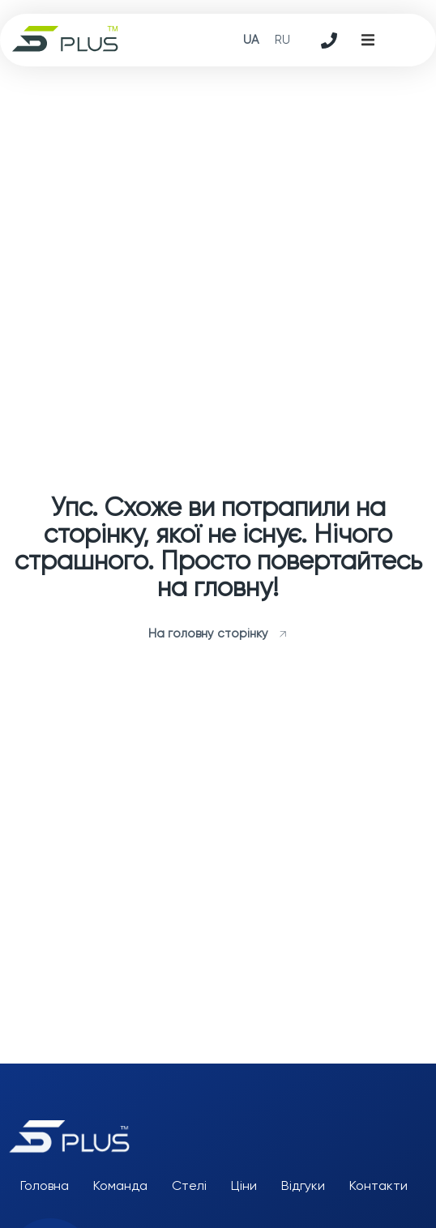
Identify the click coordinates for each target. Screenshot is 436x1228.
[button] (368, 40)
